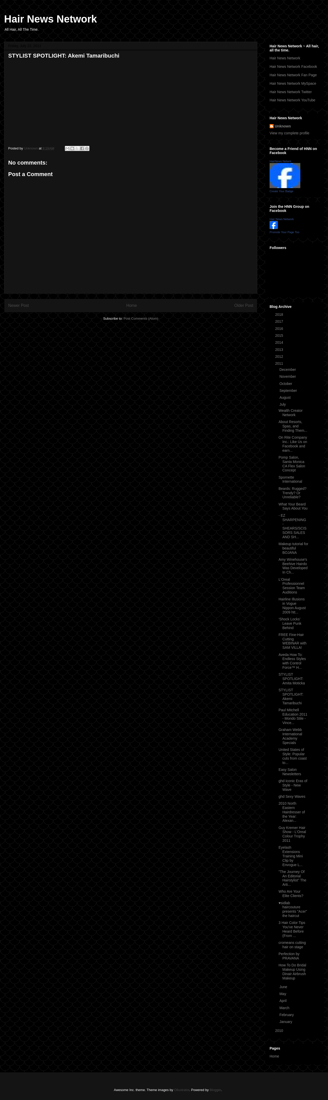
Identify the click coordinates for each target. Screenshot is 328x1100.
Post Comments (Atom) (141, 318)
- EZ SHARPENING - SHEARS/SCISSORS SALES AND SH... (292, 526)
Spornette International (290, 479)
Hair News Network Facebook (293, 66)
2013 (279, 350)
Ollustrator (181, 1090)
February (287, 1015)
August (285, 397)
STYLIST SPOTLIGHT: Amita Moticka (292, 678)
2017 (279, 321)
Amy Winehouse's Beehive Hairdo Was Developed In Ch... (293, 565)
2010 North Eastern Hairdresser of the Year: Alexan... (292, 812)
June (283, 987)
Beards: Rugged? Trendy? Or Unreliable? (292, 493)
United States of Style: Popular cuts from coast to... (293, 756)
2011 (279, 363)
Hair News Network (50, 19)
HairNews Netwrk (280, 161)
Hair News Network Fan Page (293, 75)
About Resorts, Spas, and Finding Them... (293, 426)
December (288, 370)
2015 (279, 335)
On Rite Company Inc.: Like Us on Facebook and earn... (293, 443)
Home (131, 305)
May (283, 994)
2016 (279, 329)
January (286, 1022)
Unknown (283, 126)
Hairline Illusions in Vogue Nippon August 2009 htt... (292, 605)
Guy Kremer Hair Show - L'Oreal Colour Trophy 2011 (292, 834)
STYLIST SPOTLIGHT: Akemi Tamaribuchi (291, 696)
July (283, 404)
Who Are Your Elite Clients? (291, 893)
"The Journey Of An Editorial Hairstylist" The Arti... (292, 878)
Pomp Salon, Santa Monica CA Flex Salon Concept (292, 463)
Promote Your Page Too (284, 232)
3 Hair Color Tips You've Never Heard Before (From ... (292, 929)
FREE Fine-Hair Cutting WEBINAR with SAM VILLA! (292, 641)
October (286, 384)
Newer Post (18, 305)
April (283, 1001)
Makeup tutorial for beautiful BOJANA (293, 548)
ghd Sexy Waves (292, 796)
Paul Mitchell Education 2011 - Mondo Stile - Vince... (293, 716)
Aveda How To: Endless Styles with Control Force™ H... (292, 661)
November (288, 376)
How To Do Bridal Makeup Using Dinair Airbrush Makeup (292, 971)
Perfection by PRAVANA (289, 956)
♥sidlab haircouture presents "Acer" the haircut (293, 909)
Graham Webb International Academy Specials (290, 736)
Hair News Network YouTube (292, 100)
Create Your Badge (281, 191)
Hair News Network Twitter (291, 92)
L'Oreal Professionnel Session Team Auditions (292, 585)
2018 (279, 314)
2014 (279, 342)
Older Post (243, 305)
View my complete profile (289, 133)
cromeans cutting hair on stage (292, 945)
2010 (279, 1031)
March (284, 1008)
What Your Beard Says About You (293, 506)
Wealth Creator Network (291, 412)
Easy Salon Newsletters (290, 772)
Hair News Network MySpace (293, 83)
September (288, 391)
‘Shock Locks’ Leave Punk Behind (290, 623)
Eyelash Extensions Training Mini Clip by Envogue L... (291, 856)
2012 (279, 356)
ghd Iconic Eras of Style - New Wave (293, 785)
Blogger (215, 1090)
